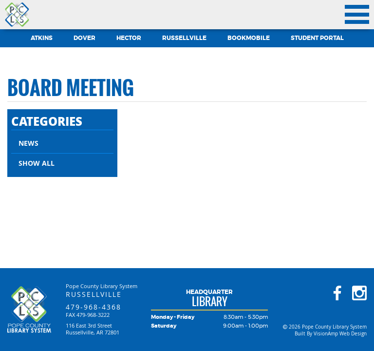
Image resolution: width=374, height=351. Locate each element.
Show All (37, 163)
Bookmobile (248, 38)
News (28, 143)
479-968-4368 (93, 307)
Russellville (184, 38)
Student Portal (317, 38)
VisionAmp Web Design (340, 334)
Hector (128, 38)
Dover (84, 38)
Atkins (42, 38)
